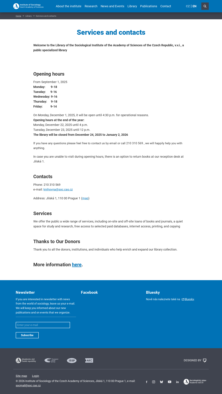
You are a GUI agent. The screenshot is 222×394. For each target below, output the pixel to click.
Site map (21, 375)
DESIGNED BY (195, 361)
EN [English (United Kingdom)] (194, 6)
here (77, 265)
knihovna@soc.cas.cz (58, 189)
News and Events (112, 6)
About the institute (68, 6)
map (85, 198)
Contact (165, 6)
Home (18, 16)
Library (132, 6)
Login (35, 375)
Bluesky (189, 299)
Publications (148, 6)
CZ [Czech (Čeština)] (188, 6)
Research (91, 6)
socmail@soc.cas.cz (28, 385)
